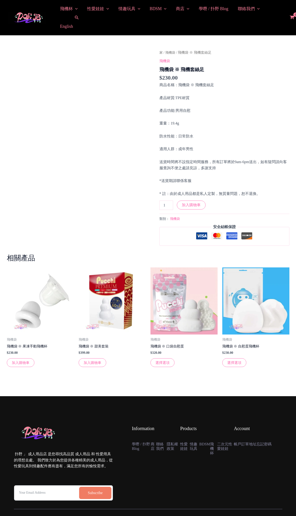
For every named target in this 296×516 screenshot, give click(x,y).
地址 (255, 429)
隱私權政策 (173, 432)
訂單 (246, 429)
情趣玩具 (127, 10)
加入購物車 (191, 190)
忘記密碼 (267, 429)
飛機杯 (68, 10)
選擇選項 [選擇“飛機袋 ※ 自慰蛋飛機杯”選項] (234, 348)
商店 (178, 10)
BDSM (154, 10)
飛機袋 (171, 37)
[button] (77, 10)
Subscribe (95, 478)
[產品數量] (166, 190)
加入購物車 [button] (21, 348)
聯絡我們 (243, 10)
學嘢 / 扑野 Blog (208, 10)
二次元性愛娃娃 (224, 434)
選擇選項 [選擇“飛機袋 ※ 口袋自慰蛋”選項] (162, 348)
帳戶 (238, 429)
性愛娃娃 (97, 10)
